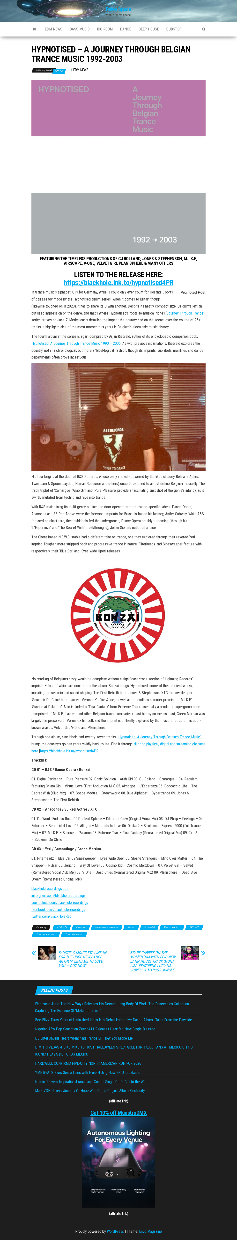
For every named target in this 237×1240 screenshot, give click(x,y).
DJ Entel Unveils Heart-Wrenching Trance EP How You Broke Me (84, 1038)
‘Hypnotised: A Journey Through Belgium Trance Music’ (159, 737)
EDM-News (81, 70)
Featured (81, 927)
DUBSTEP (174, 29)
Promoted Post (172, 927)
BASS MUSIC (80, 29)
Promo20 (149, 927)
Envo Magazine (150, 1231)
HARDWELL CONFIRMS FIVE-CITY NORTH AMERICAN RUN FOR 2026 (88, 1063)
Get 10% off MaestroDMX (118, 1112)
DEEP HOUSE (148, 29)
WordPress (115, 1231)
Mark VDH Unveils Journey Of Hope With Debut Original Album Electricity (90, 1090)
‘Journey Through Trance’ (185, 313)
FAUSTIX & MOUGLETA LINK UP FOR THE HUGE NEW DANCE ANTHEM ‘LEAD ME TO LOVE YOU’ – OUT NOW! (83, 959)
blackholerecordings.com (50, 888)
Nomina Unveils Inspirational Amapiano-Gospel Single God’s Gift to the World (92, 1081)
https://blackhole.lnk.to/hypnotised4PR (118, 282)
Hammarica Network (106, 927)
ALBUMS (62, 927)
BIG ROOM (105, 29)
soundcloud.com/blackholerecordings (59, 902)
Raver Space (118, 9)
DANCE (125, 29)
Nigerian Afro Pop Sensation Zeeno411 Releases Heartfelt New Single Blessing (95, 1029)
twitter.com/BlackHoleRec (51, 916)
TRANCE (194, 927)
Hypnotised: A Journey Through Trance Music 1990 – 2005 (76, 343)
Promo (131, 927)
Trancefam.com (74, 934)
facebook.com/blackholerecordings (58, 909)
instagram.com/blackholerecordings (58, 895)
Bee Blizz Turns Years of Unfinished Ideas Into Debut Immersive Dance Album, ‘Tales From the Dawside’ (114, 1020)
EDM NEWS (53, 29)
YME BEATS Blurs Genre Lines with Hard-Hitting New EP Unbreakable (87, 1072)
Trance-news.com (46, 934)
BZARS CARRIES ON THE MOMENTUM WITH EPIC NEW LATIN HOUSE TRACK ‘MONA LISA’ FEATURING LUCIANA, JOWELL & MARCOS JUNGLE (152, 961)
